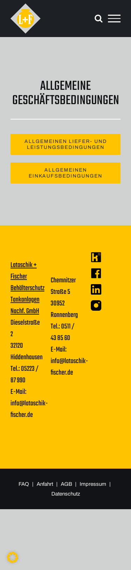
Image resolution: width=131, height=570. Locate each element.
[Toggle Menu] (114, 18)
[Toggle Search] (98, 18)
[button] (12, 557)
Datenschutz (65, 494)
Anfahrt (45, 484)
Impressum (93, 484)
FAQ (24, 484)
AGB (67, 484)
